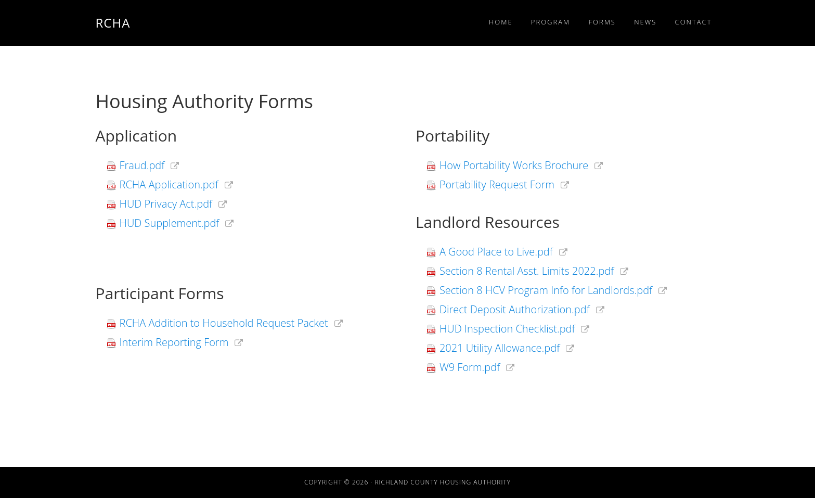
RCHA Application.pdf (169, 185)
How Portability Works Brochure (513, 166)
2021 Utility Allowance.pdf (499, 348)
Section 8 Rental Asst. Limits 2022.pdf (526, 271)
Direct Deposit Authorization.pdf (514, 310)
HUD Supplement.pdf (169, 224)
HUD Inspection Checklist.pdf (507, 329)
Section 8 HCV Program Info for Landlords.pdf (545, 291)
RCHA (113, 22)
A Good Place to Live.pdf (496, 252)
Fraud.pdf (142, 166)
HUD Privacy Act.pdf (166, 204)
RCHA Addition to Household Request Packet (224, 323)
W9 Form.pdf (469, 368)
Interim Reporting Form (174, 343)
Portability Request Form (496, 185)
